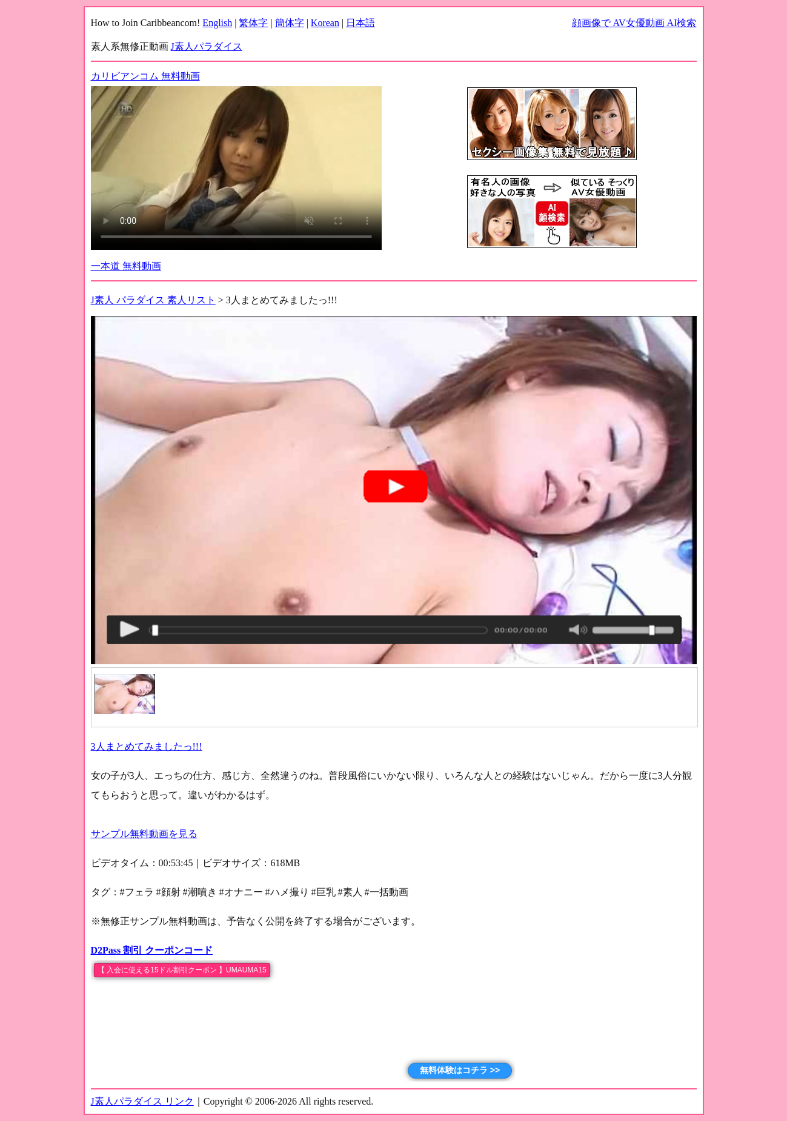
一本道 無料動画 (126, 266)
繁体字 (253, 23)
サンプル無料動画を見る (144, 834)
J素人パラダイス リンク (142, 1101)
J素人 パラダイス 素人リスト (153, 300)
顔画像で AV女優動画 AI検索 (634, 23)
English (217, 23)
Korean (325, 23)
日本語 (360, 23)
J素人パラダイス (206, 46)
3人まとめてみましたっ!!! (146, 746)
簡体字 (289, 23)
